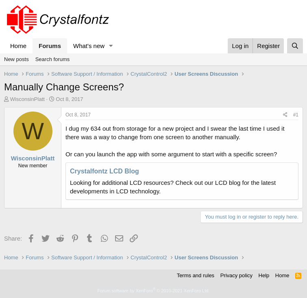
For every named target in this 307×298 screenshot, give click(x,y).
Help (264, 275)
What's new (89, 45)
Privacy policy (236, 275)
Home (18, 45)
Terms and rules (195, 275)
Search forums (52, 59)
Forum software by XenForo (154, 290)
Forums (50, 45)
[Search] (295, 45)
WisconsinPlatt (27, 99)
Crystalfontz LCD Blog (104, 171)
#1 (295, 115)
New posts (16, 59)
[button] (111, 45)
